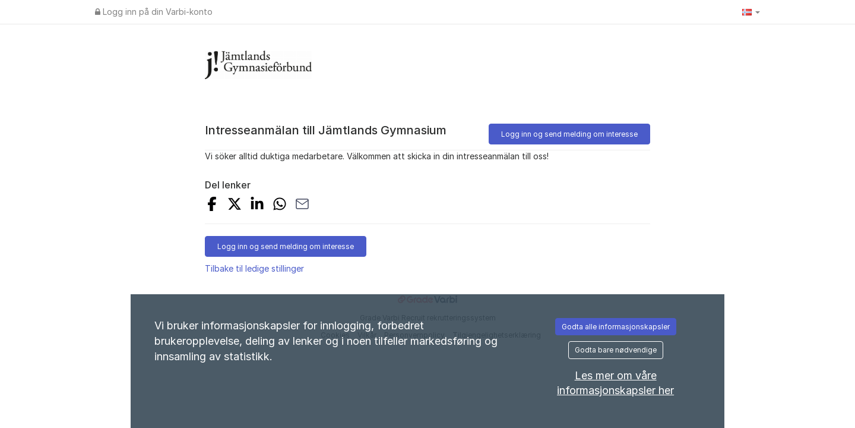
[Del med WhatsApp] (280, 205)
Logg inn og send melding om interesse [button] (569, 134)
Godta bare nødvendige (616, 349)
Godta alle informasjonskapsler (616, 326)
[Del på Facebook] (212, 205)
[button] (751, 12)
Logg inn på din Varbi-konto (154, 12)
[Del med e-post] (302, 205)
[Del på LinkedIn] (257, 205)
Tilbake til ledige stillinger (254, 268)
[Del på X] (234, 205)
